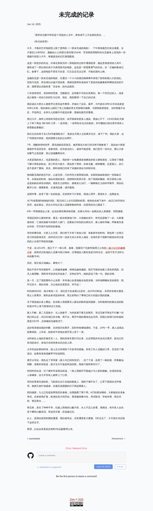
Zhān (72, 499)
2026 (80, 499)
